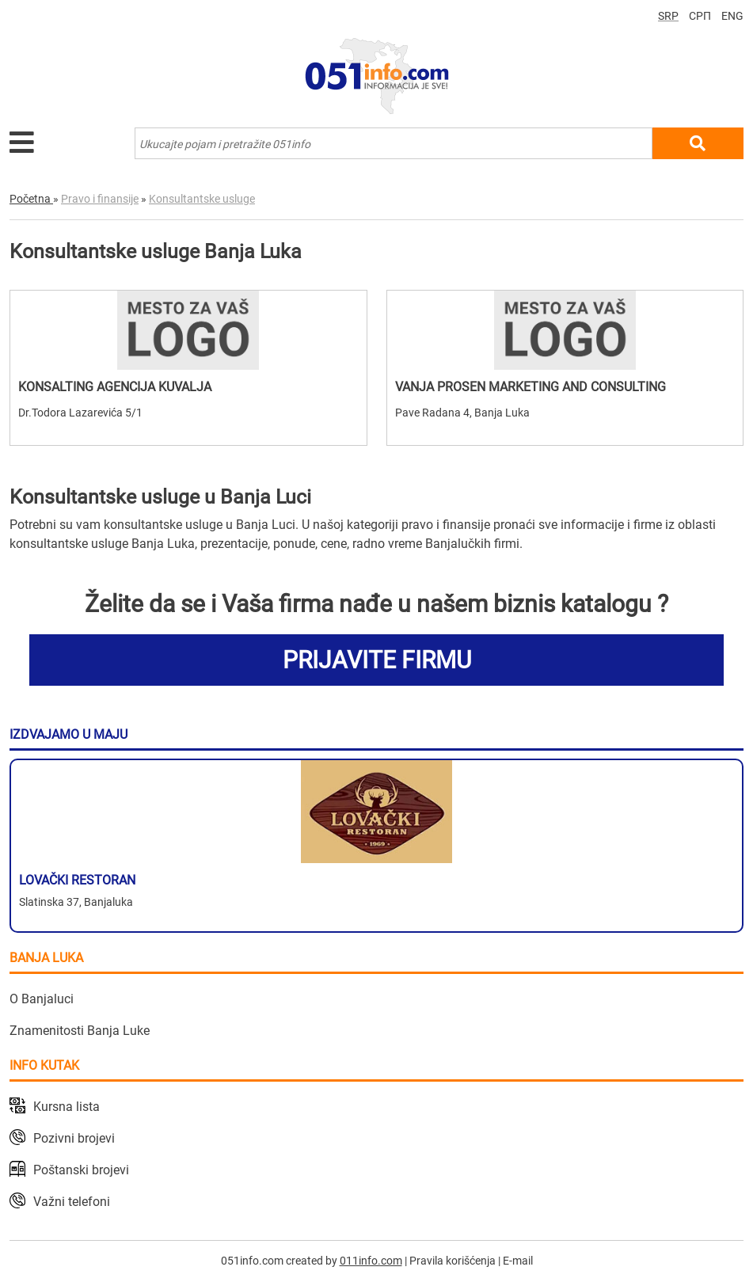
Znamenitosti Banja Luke (80, 1030)
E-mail (518, 1260)
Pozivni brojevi (74, 1138)
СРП (700, 16)
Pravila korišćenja (452, 1260)
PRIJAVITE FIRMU (377, 660)
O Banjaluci (42, 998)
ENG (732, 16)
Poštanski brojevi (81, 1169)
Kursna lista (66, 1106)
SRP (668, 16)
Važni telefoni (71, 1201)
